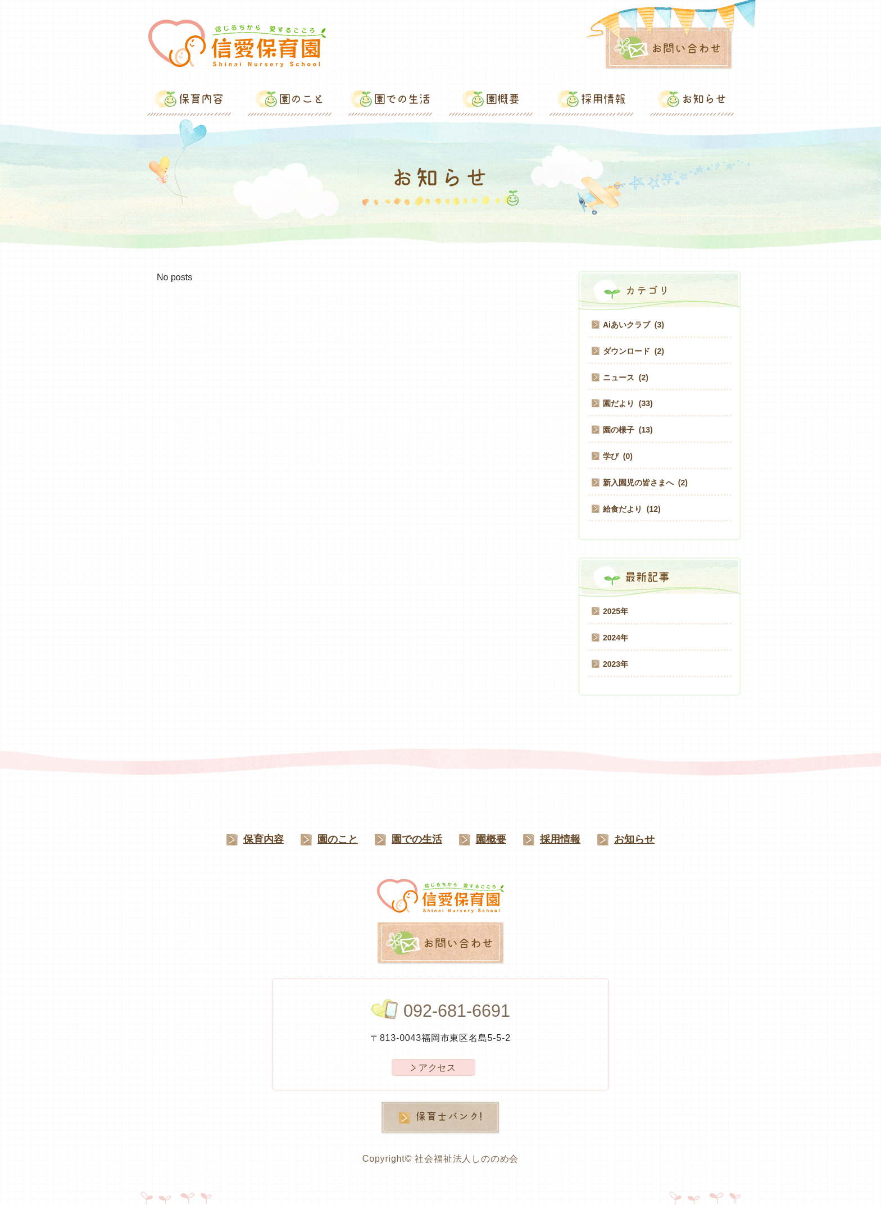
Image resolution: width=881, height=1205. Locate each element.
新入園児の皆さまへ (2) (645, 482)
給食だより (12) (632, 508)
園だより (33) (628, 403)
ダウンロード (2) (633, 351)
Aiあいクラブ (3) (633, 324)
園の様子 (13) (628, 429)
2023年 (615, 664)
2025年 (615, 611)
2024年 (615, 637)
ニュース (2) (625, 377)
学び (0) (618, 456)
